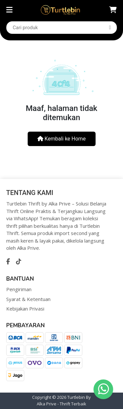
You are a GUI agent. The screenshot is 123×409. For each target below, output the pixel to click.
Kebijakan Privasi (25, 308)
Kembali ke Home (61, 139)
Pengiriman (18, 289)
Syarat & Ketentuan (28, 299)
